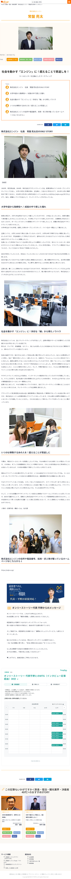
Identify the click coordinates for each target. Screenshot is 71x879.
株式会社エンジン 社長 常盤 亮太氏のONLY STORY (29, 87)
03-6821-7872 (36, 2)
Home (3, 4)
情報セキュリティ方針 (47, 874)
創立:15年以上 (40, 832)
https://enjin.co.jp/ (7, 570)
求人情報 (18, 874)
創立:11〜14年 (17, 832)
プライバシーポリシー (34, 874)
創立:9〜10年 (37, 59)
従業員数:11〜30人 (12, 59)
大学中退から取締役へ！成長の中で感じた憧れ (27, 93)
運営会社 (11, 874)
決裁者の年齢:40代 (49, 59)
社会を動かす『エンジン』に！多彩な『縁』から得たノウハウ (33, 99)
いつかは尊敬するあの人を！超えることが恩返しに (29, 105)
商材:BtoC (14, 836)
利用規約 (24, 874)
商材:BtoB (59, 59)
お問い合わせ (58, 874)
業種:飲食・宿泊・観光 (26, 59)
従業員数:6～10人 (6, 829)
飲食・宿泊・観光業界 (11, 4)
